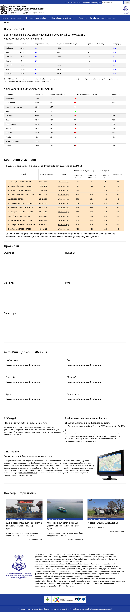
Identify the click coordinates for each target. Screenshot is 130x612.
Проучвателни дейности (63, 18)
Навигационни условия (37, 18)
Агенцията (17, 18)
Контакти (89, 3)
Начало (5, 18)
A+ (65, 3)
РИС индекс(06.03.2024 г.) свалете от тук (25, 423)
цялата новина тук (34, 540)
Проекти (83, 18)
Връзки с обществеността (103, 18)
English (98, 3)
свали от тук (63, 182)
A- (69, 3)
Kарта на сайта (77, 3)
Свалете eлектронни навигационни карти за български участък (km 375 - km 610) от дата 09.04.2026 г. (95, 426)
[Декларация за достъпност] (100, 609)
